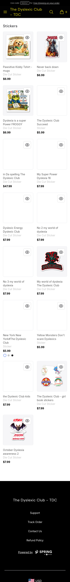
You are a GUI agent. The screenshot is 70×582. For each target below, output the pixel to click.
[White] (5, 355)
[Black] (12, 355)
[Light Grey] (8, 355)
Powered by (35, 552)
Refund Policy (35, 540)
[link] (18, 47)
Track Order (35, 522)
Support (35, 512)
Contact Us (35, 531)
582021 (24, 2)
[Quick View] (27, 37)
